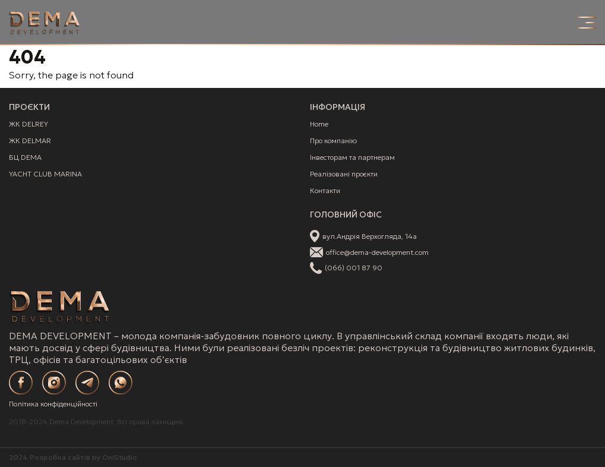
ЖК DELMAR (30, 140)
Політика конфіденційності (53, 403)
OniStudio (119, 457)
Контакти (325, 190)
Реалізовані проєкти (344, 173)
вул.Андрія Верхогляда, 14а (369, 236)
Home (319, 123)
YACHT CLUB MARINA (45, 173)
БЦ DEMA (25, 157)
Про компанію (333, 140)
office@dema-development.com (377, 252)
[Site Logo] (44, 23)
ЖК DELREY (28, 123)
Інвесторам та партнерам (352, 157)
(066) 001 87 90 (353, 267)
